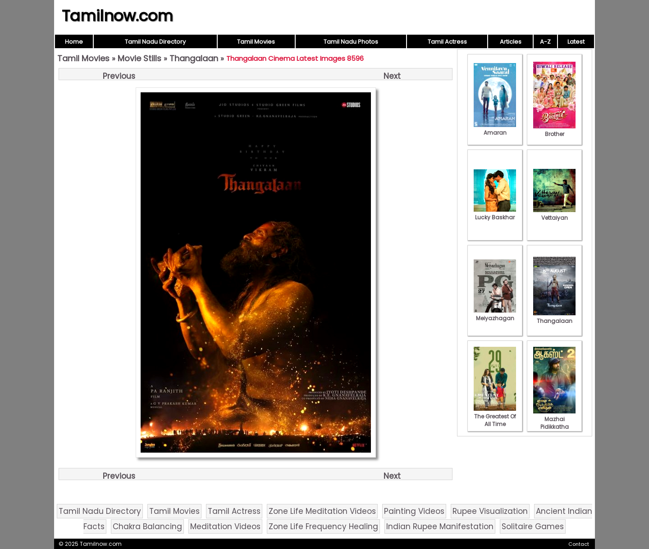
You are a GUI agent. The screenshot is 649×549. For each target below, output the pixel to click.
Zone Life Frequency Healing (323, 526)
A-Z (545, 41)
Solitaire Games (533, 526)
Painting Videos (414, 511)
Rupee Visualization (490, 511)
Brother (554, 130)
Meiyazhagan (495, 314)
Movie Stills (139, 58)
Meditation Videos (225, 526)
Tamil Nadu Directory (155, 41)
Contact (578, 544)
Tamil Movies (256, 41)
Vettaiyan (554, 214)
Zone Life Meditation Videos (322, 511)
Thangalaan (193, 58)
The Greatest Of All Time (495, 416)
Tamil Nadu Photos (351, 41)
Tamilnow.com (117, 16)
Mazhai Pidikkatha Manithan (554, 423)
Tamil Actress (447, 41)
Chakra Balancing (147, 526)
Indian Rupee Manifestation (440, 526)
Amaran (495, 128)
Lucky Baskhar (495, 213)
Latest (576, 41)
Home (74, 41)
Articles (510, 41)
